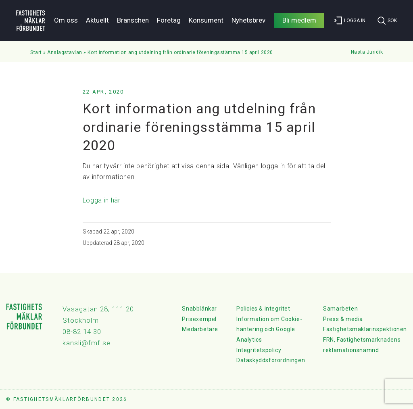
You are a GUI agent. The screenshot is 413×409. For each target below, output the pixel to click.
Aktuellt (97, 20)
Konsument (206, 20)
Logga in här (102, 200)
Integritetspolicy (258, 350)
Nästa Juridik (367, 52)
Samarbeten (340, 308)
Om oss (66, 20)
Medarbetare (200, 329)
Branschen (133, 20)
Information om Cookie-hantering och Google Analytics (269, 329)
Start (36, 52)
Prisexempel (199, 319)
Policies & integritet (263, 308)
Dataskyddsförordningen (270, 360)
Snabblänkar (199, 308)
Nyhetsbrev (248, 20)
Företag (169, 20)
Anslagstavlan (64, 52)
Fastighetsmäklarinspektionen (365, 329)
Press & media (343, 319)
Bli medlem (299, 20)
